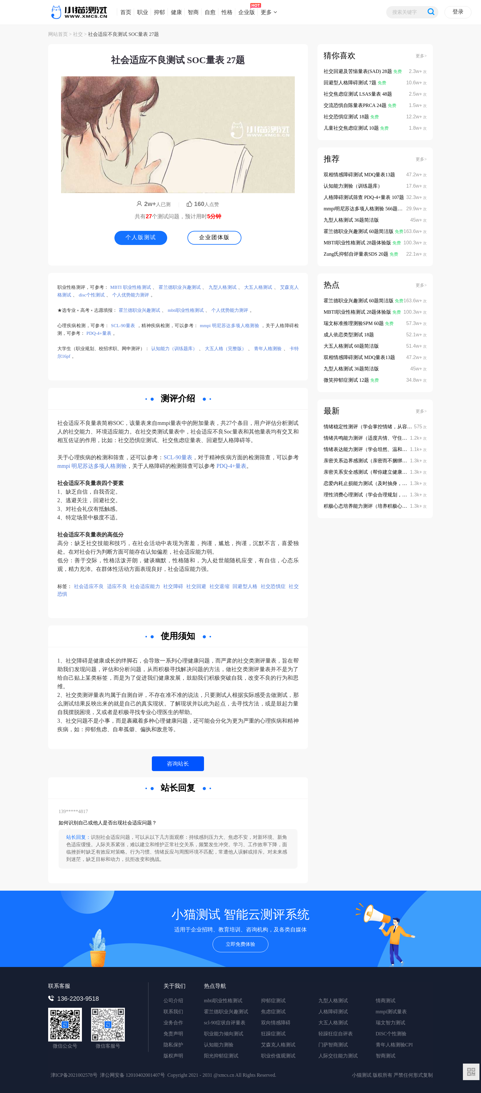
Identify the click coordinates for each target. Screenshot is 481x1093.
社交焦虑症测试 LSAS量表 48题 (358, 94)
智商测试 (385, 1055)
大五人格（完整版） (225, 348)
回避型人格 (245, 586)
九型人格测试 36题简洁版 (351, 220)
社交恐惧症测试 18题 (347, 116)
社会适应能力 (145, 586)
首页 (124, 12)
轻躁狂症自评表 (335, 1033)
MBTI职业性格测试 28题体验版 (358, 242)
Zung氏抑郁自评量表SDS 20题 (357, 254)
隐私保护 (173, 1044)
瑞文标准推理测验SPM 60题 (354, 323)
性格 (225, 12)
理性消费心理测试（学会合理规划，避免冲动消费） (380, 494)
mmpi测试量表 (391, 1011)
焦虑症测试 (273, 1011)
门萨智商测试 (333, 1044)
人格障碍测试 (333, 1011)
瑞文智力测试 (390, 1022)
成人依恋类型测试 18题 (349, 334)
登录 (458, 12)
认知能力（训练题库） (174, 348)
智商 (191, 12)
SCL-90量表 (123, 325)
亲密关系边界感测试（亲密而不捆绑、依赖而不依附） (382, 460)
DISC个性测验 (391, 1033)
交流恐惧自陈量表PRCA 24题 (356, 105)
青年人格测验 (268, 348)
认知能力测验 (218, 1044)
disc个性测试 (92, 294)
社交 (78, 34)
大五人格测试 (258, 287)
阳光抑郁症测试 (221, 1055)
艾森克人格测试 (278, 1044)
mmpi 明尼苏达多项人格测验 (230, 325)
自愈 (208, 12)
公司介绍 (173, 1000)
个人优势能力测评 (130, 294)
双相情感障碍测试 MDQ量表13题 (359, 174)
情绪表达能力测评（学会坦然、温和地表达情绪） (378, 449)
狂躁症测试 (273, 1033)
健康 (174, 12)
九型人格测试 (223, 287)
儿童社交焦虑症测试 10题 (352, 128)
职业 (141, 12)
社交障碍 (173, 586)
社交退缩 (219, 586)
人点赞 (203, 204)
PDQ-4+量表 (99, 333)
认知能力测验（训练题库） (353, 186)
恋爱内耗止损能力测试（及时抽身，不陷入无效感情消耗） (387, 483)
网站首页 (58, 34)
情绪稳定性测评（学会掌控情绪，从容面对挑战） (378, 426)
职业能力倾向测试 (223, 1033)
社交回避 (196, 586)
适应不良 (117, 586)
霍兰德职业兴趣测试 (180, 287)
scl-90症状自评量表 (224, 1022)
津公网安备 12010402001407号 (132, 1075)
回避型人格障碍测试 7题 (351, 82)
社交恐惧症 (273, 586)
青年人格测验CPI (394, 1044)
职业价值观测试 (278, 1055)
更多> (421, 56)
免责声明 (173, 1033)
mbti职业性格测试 (186, 310)
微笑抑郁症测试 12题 (347, 380)
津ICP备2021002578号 (74, 1075)
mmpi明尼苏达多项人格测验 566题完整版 (368, 208)
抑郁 (158, 12)
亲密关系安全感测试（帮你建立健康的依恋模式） (378, 472)
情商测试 (385, 1000)
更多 (264, 12)
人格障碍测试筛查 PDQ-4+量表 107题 (364, 197)
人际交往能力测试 (338, 1055)
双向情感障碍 (276, 1022)
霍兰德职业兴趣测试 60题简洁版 (359, 231)
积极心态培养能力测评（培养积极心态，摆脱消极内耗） (385, 506)
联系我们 (173, 1011)
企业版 (245, 12)
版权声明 (173, 1055)
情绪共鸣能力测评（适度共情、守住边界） (370, 438)
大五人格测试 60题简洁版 (351, 346)
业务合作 (173, 1022)
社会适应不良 (89, 586)
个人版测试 (140, 237)
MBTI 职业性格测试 (130, 287)
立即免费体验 (240, 944)
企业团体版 (214, 237)
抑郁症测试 (273, 1000)
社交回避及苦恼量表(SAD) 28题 (358, 71)
